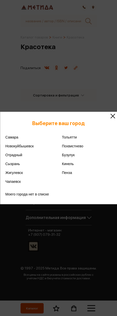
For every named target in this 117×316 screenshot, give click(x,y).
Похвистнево (72, 146)
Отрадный (13, 155)
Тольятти (69, 137)
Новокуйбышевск (19, 146)
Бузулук (68, 155)
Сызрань (12, 164)
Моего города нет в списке (27, 194)
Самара (11, 137)
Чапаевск (13, 182)
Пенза (67, 173)
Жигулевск (14, 173)
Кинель (68, 164)
